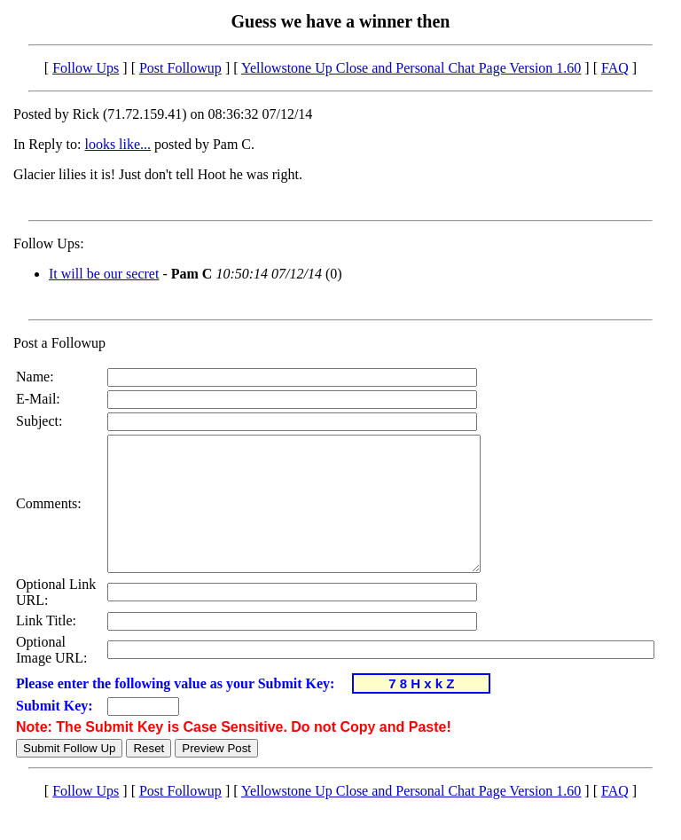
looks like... (117, 144)
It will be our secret (104, 273)
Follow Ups (85, 67)
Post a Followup (59, 342)
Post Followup (180, 67)
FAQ (615, 67)
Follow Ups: (48, 243)
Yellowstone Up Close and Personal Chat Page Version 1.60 (411, 67)
